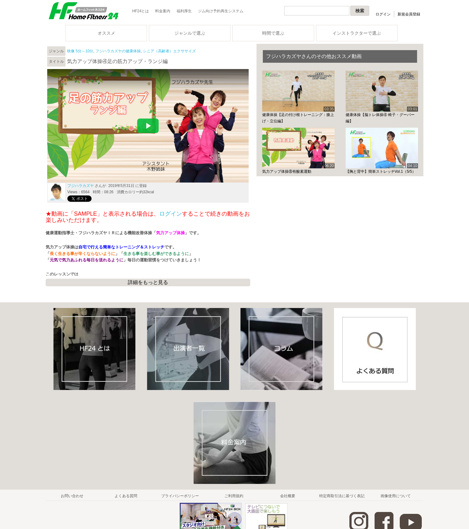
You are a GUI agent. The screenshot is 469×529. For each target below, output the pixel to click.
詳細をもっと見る (148, 282)
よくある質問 (126, 496)
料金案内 (162, 11)
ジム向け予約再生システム (220, 11)
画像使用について (396, 496)
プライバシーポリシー (180, 496)
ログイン (383, 14)
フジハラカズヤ (80, 185)
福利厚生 (184, 11)
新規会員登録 (409, 14)
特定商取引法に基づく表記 (341, 496)
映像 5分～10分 (80, 51)
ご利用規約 (233, 496)
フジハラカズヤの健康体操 (118, 51)
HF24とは (140, 11)
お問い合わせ (72, 496)
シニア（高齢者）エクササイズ (169, 51)
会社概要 (287, 496)
